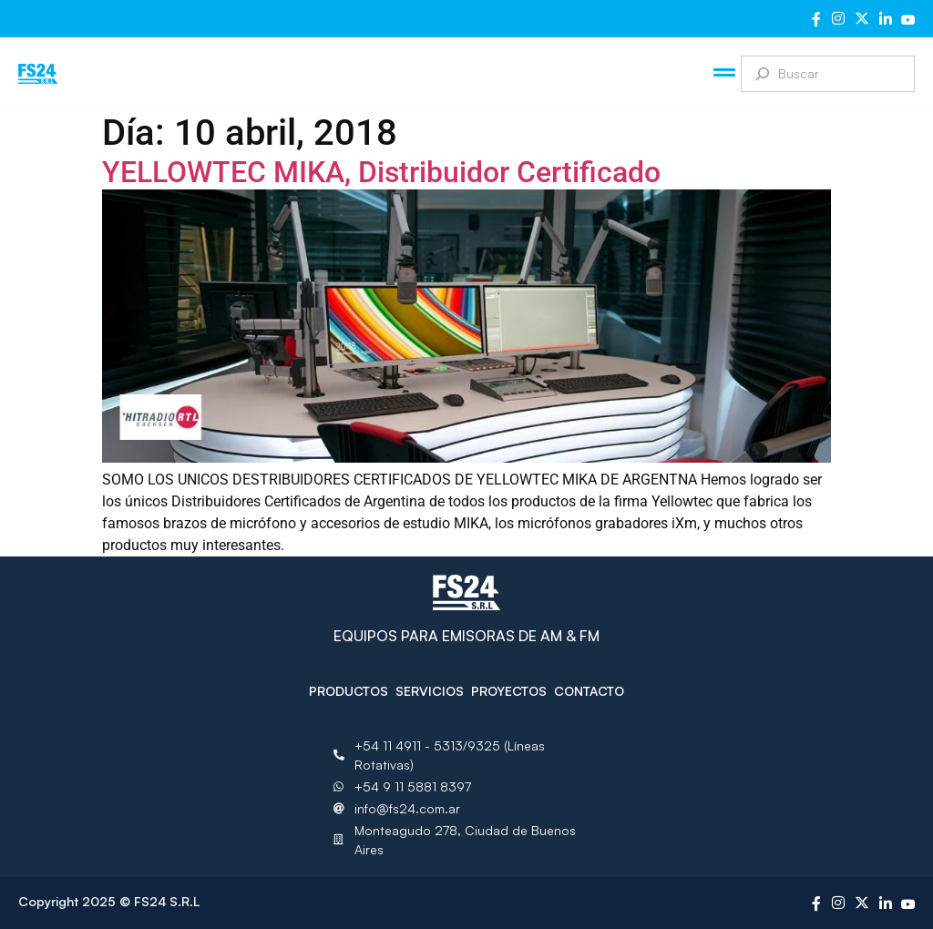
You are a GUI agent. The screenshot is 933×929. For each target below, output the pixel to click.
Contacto (589, 691)
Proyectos (509, 691)
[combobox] (828, 74)
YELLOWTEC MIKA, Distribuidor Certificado (381, 172)
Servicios (429, 691)
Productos (348, 691)
